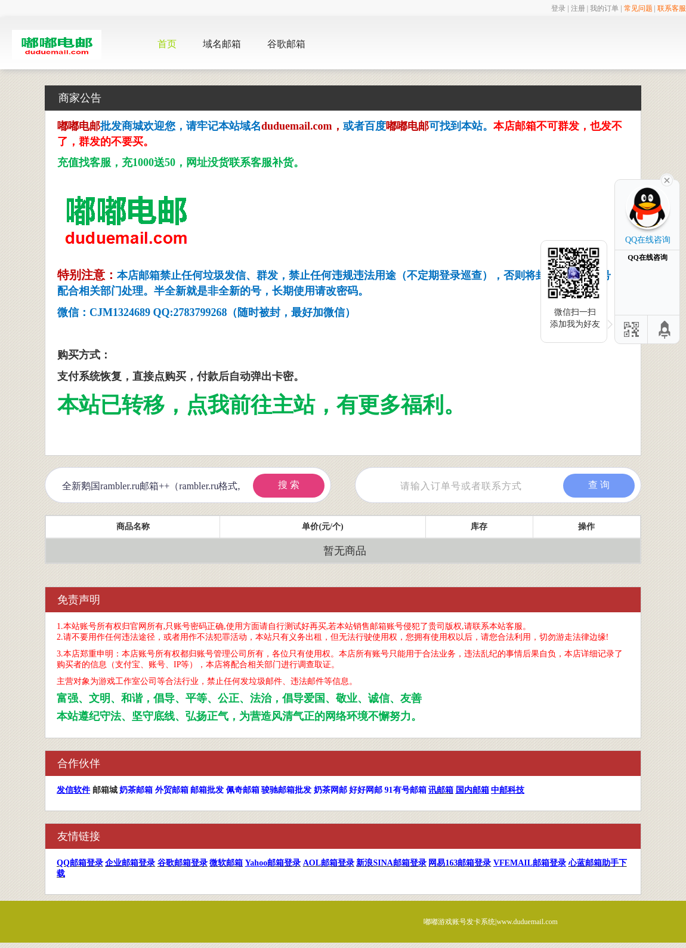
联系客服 (671, 8)
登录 (558, 8)
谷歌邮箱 (286, 44)
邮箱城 (105, 790)
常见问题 (638, 8)
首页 (167, 44)
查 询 (599, 485)
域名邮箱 (222, 44)
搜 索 (288, 485)
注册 (578, 8)
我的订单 (604, 8)
